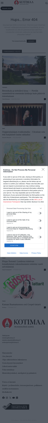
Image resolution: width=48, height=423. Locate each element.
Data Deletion (11, 253)
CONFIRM (14, 245)
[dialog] (24, 211)
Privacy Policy (36, 253)
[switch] (39, 213)
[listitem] (24, 208)
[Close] (44, 170)
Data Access (24, 253)
